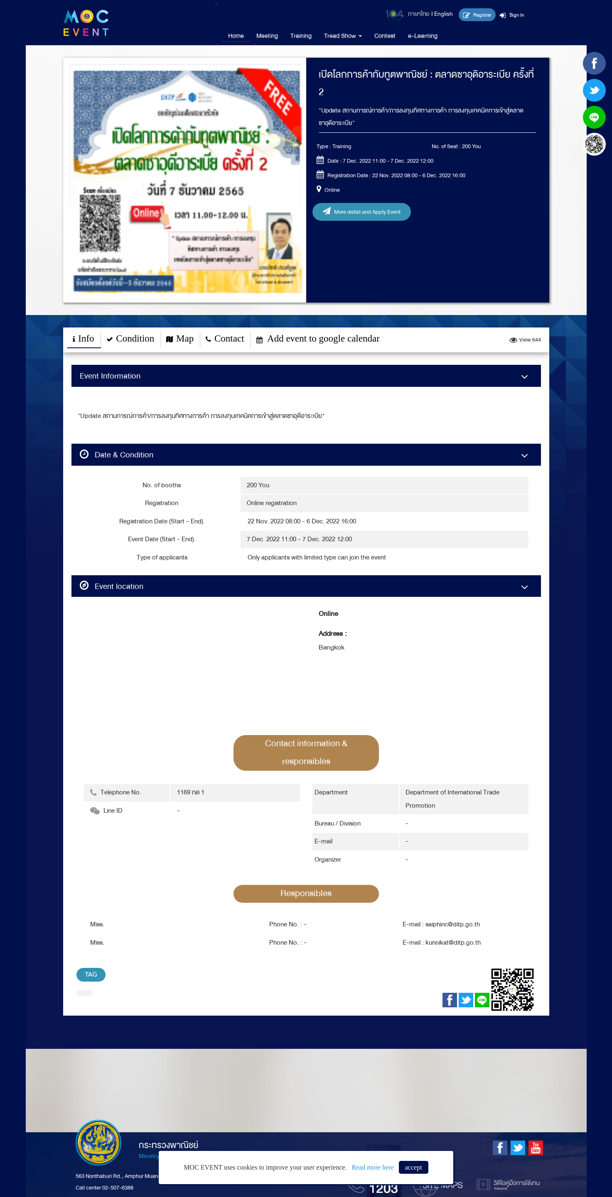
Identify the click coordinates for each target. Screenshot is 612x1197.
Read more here (372, 1167)
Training (301, 35)
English (443, 14)
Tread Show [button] (343, 35)
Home (236, 35)
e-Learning (422, 35)
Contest (385, 35)
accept (413, 1167)
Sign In (512, 15)
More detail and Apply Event (362, 212)
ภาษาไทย (418, 14)
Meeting (267, 35)
